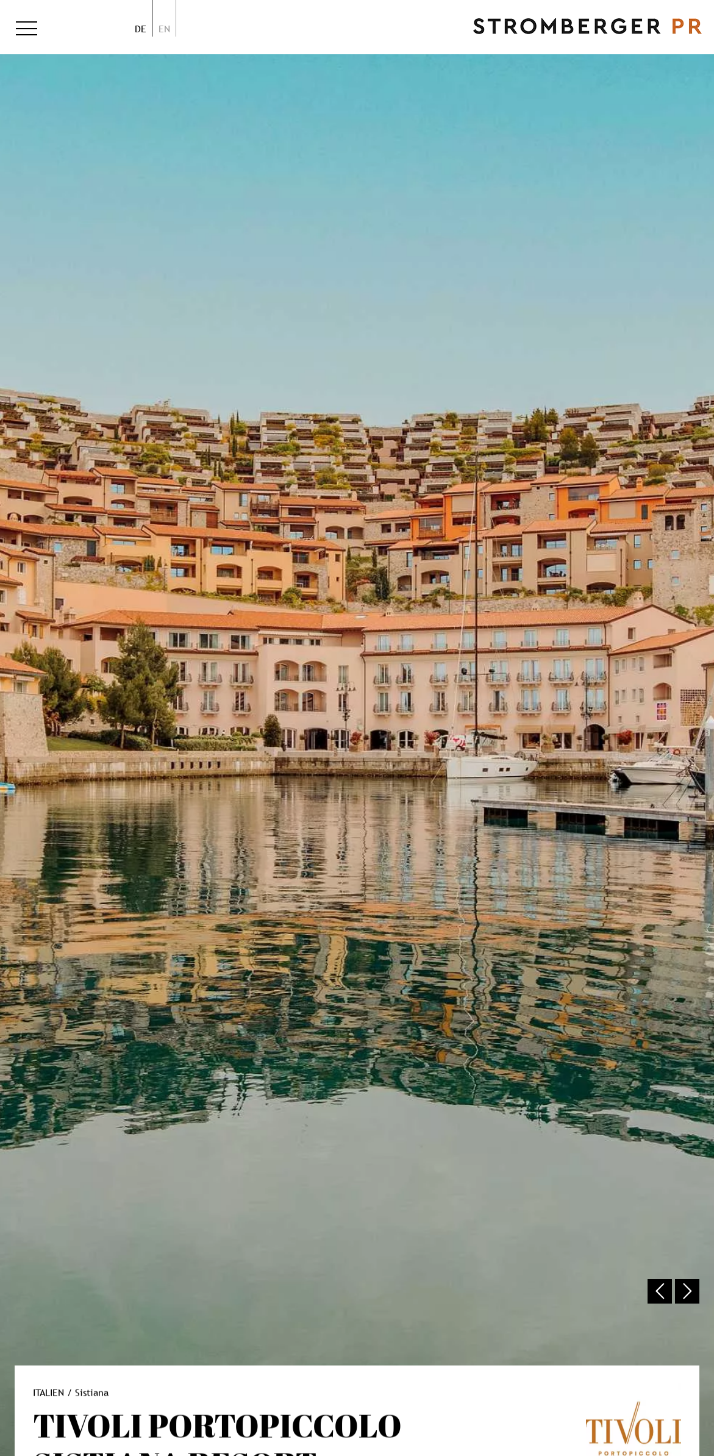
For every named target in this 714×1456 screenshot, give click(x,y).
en (164, 28)
